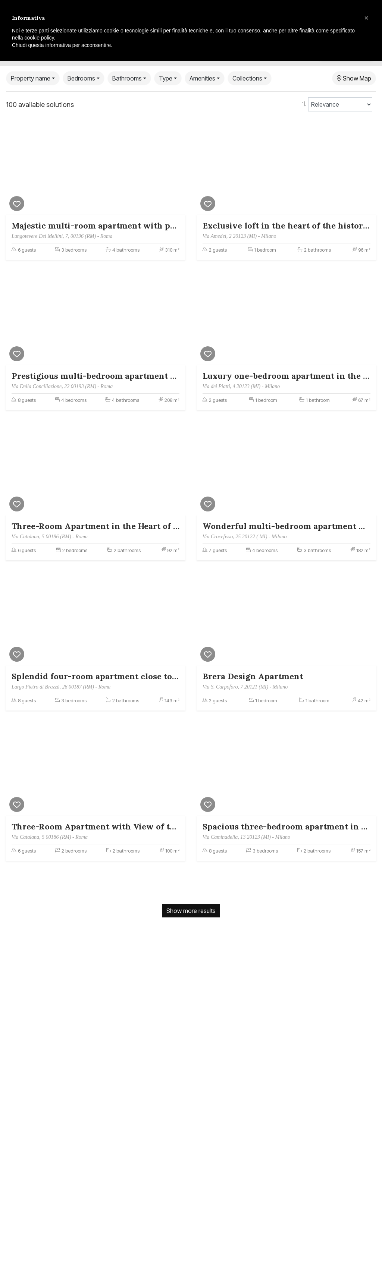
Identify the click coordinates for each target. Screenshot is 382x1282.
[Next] (177, 168)
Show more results (191, 910)
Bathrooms (127, 78)
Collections (247, 78)
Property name (30, 78)
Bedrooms (81, 78)
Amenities (202, 78)
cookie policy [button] (39, 38)
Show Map (354, 78)
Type (165, 78)
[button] (366, 18)
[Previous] (13, 168)
